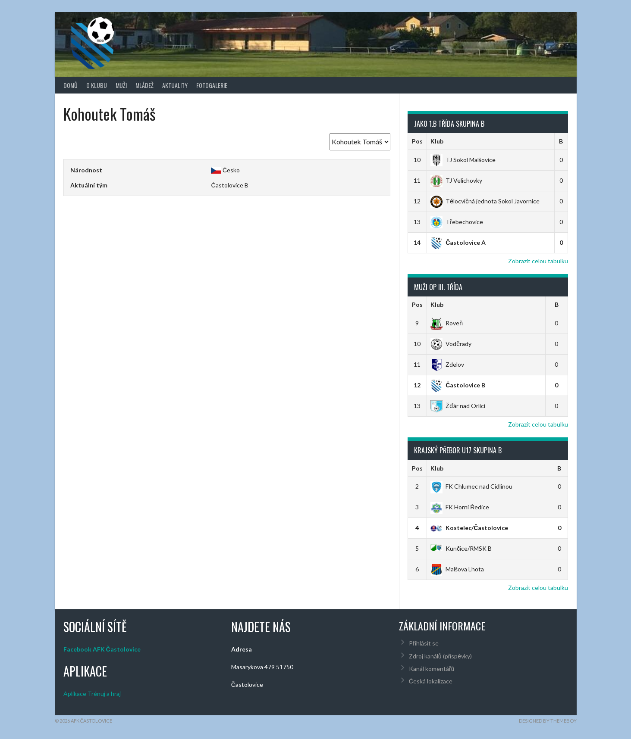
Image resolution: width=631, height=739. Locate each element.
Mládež (144, 85)
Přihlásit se (424, 643)
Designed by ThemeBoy (548, 720)
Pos (417, 141)
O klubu (96, 85)
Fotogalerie (211, 85)
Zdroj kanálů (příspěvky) (440, 656)
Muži (121, 85)
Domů (70, 85)
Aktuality (175, 85)
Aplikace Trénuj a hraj (92, 693)
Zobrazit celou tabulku (538, 261)
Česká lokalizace (430, 681)
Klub (436, 141)
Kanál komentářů (431, 668)
